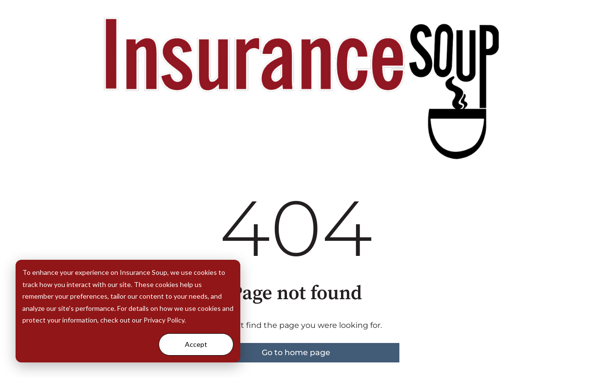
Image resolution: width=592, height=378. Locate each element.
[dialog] (128, 311)
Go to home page (296, 352)
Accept (196, 344)
